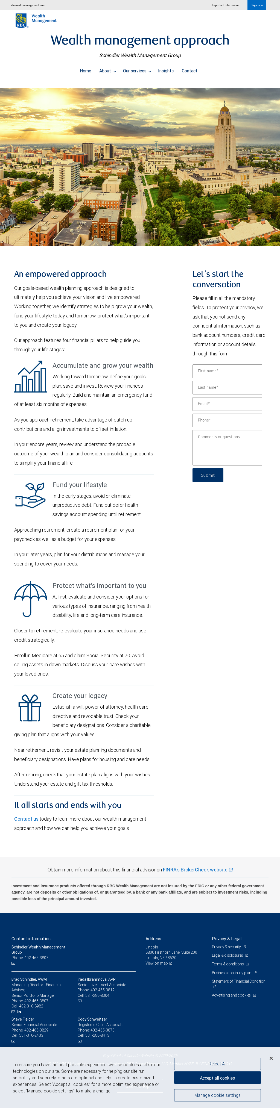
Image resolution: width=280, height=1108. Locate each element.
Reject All (217, 1063)
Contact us (26, 819)
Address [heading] (153, 938)
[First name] (227, 371)
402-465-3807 (36, 1000)
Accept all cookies (217, 1078)
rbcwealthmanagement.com (28, 5)
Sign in (257, 5)
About (107, 69)
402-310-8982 (31, 1006)
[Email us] (14, 963)
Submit (208, 475)
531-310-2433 (31, 1035)
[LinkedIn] (20, 1011)
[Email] (227, 404)
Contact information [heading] (31, 938)
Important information (226, 5)
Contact (189, 69)
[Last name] (227, 387)
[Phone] (227, 420)
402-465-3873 (103, 1030)
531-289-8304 (97, 995)
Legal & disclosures (228, 955)
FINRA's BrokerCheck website (195, 870)
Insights (166, 69)
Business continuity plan (232, 972)
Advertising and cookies (232, 995)
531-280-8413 (97, 1035)
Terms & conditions (228, 964)
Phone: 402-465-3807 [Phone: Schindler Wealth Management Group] (29, 957)
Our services (137, 69)
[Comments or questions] (227, 447)
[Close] (271, 1058)
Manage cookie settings (217, 1095)
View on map (156, 963)
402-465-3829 (36, 1030)
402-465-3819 (103, 990)
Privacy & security (227, 946)
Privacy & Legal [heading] (226, 938)
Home (85, 69)
